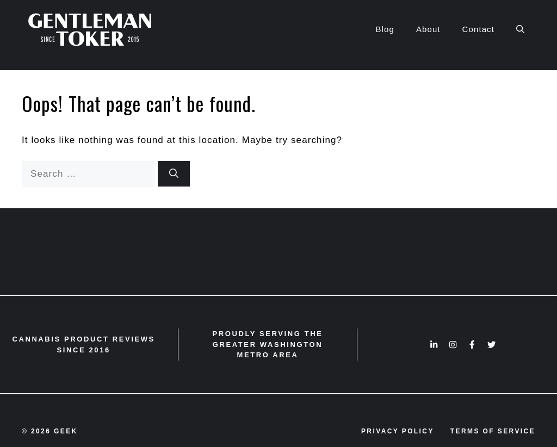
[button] (520, 29)
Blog (384, 29)
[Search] (174, 174)
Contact (478, 29)
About (428, 29)
